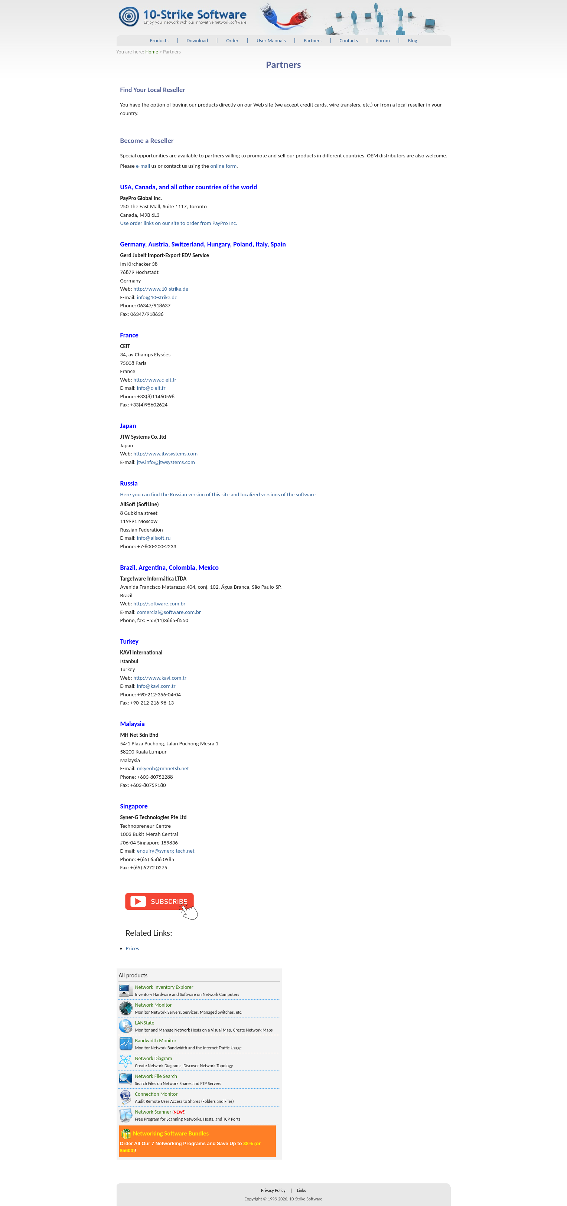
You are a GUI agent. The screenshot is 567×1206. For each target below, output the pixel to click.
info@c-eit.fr (151, 388)
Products (159, 40)
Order (232, 40)
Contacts (349, 40)
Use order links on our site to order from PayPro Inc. (178, 223)
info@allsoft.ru (154, 538)
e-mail (143, 166)
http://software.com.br (159, 603)
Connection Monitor (156, 1094)
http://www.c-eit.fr (154, 379)
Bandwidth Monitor (156, 1040)
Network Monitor (153, 1005)
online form (223, 166)
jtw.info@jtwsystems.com (166, 462)
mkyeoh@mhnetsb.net (163, 768)
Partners (313, 40)
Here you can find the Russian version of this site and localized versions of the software (218, 494)
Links (301, 1190)
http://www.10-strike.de (160, 288)
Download (197, 40)
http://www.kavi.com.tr (159, 677)
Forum (383, 40)
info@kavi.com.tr (156, 686)
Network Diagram (153, 1058)
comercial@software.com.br (169, 612)
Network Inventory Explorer (164, 987)
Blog (412, 40)
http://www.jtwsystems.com (165, 453)
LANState (144, 1023)
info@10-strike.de (157, 297)
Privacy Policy (273, 1190)
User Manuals (271, 40)
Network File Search (156, 1076)
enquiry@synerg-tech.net (166, 850)
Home (152, 52)
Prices (132, 948)
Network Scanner (153, 1112)
